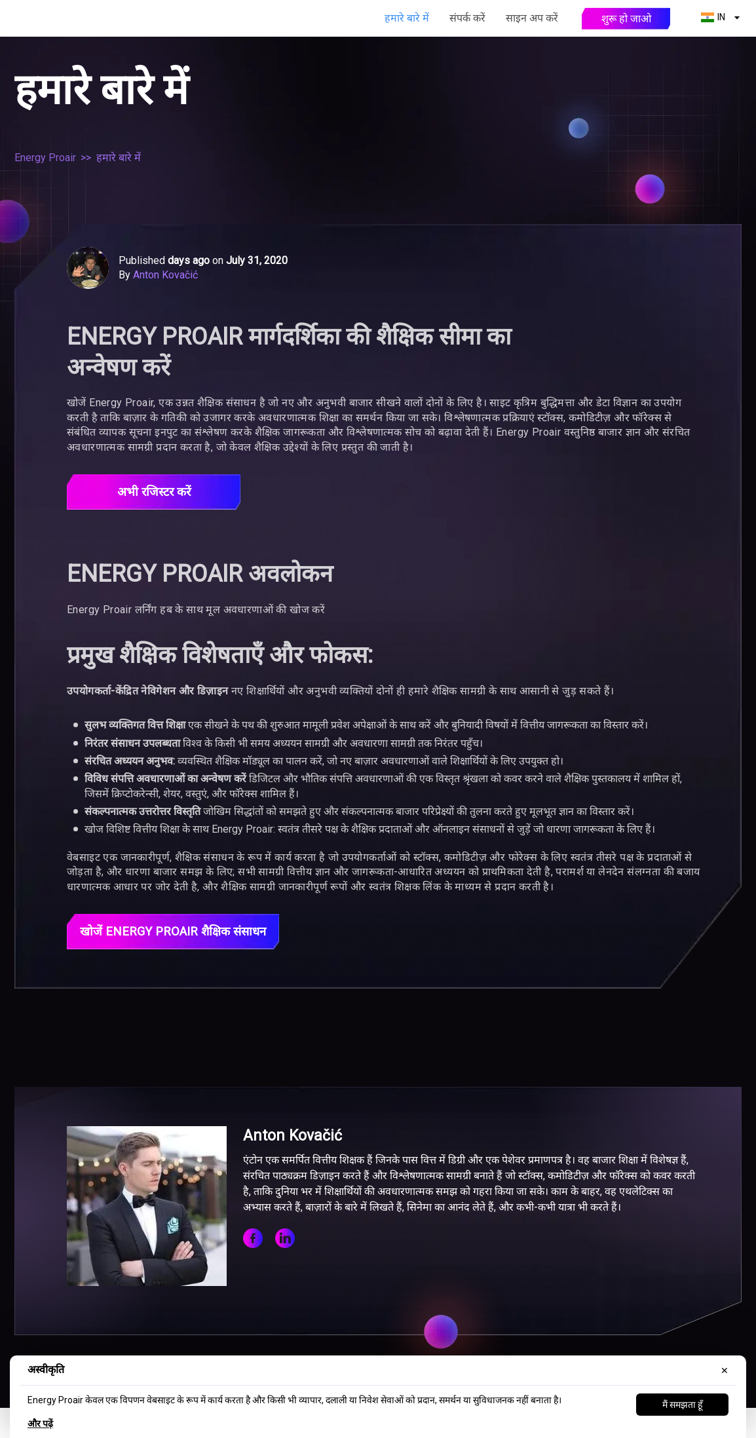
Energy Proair (45, 157)
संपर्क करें (467, 18)
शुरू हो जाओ (626, 18)
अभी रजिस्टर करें (153, 493)
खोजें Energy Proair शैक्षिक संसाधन (181, 933)
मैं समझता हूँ (682, 1404)
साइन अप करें (532, 18)
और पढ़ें (40, 1423)
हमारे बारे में (407, 18)
